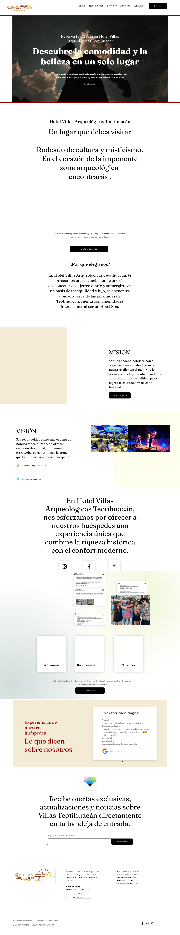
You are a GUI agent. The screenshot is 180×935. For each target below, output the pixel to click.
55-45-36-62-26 (83, 897)
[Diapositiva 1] (122, 761)
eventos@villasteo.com (127, 880)
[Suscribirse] (122, 842)
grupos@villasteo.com (127, 883)
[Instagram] (65, 566)
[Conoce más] (90, 690)
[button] (120, 395)
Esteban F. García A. (118, 752)
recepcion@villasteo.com (77, 889)
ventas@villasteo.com (126, 877)
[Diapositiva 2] (125, 761)
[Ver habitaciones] (90, 84)
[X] (114, 566)
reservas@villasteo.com (127, 874)
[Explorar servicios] (89, 249)
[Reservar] (158, 6)
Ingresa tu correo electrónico (61, 835)
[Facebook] (142, 923)
